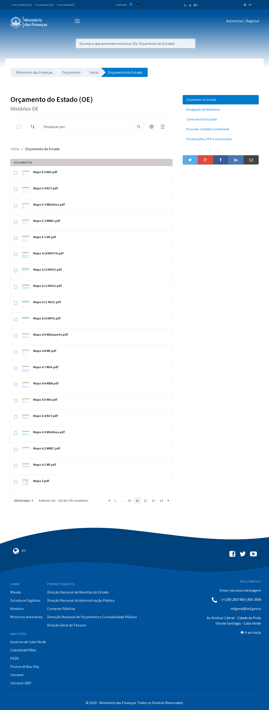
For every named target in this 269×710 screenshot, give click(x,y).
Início (15, 149)
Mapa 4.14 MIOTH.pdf (48, 253)
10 (129, 500)
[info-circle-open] (151, 126)
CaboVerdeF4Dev (23, 650)
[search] (138, 126)
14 (161, 500)
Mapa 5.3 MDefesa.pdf (49, 204)
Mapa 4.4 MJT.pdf (45, 416)
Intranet (17, 674)
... (122, 500)
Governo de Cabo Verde (28, 641)
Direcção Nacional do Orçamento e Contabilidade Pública (92, 617)
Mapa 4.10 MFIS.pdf (47, 318)
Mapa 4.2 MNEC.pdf (46, 448)
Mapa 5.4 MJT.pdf (45, 188)
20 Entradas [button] (24, 500)
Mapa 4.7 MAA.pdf (45, 367)
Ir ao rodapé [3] (65, 4)
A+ (195, 5)
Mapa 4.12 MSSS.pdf (47, 286)
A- (185, 5)
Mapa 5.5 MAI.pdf (45, 172)
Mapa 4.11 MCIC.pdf (47, 302)
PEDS (14, 658)
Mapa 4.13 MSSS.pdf (47, 269)
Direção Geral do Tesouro (67, 625)
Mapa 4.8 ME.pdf (44, 351)
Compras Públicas (61, 608)
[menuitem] (221, 99)
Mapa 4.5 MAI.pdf (45, 399)
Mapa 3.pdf (41, 481)
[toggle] (26, 126)
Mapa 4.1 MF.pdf (44, 464)
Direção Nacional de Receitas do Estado (78, 592)
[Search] (86, 126)
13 (153, 500)
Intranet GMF (20, 683)
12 (145, 500)
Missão (15, 592)
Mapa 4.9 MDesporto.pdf (50, 334)
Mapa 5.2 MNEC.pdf (46, 221)
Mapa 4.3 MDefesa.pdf (49, 432)
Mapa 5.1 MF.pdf (44, 237)
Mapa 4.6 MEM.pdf (46, 383)
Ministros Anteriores (26, 617)
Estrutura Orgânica (25, 600)
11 (137, 500)
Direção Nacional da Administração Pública (80, 600)
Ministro (17, 608)
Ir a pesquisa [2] (44, 4)
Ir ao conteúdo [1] (21, 4)
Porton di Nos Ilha (24, 666)
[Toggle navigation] (55, 22)
